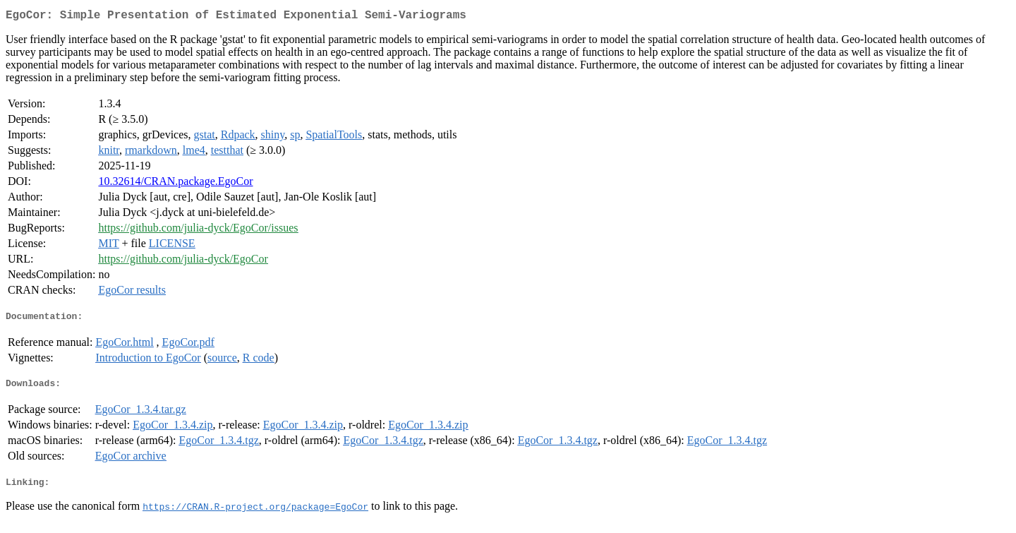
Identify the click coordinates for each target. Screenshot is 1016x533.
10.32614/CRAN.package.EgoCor (175, 184)
